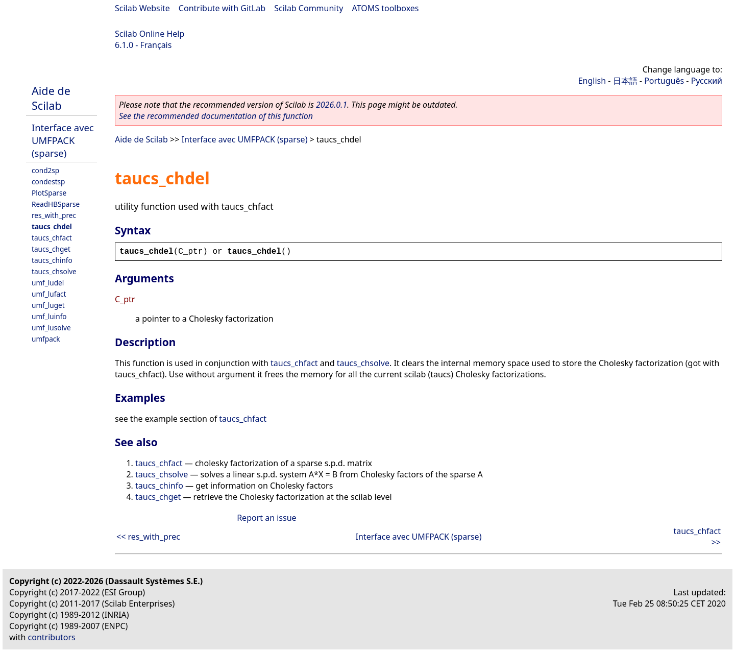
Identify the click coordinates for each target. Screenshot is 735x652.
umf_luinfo (49, 316)
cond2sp (45, 170)
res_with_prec (54, 215)
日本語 (625, 80)
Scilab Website (142, 8)
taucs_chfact (52, 238)
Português (664, 80)
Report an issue (266, 517)
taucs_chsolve (54, 271)
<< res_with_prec (148, 536)
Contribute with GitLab (222, 8)
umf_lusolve (51, 327)
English (592, 80)
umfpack (46, 339)
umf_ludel (48, 282)
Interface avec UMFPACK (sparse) (63, 140)
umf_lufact (49, 294)
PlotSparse (49, 193)
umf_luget (48, 305)
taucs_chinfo (52, 260)
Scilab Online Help (149, 33)
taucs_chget (51, 249)
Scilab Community (308, 8)
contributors (52, 637)
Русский (706, 80)
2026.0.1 (331, 104)
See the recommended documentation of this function (216, 116)
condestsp (48, 181)
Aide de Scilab (51, 98)
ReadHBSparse (56, 204)
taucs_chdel (52, 226)
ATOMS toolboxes (385, 8)
